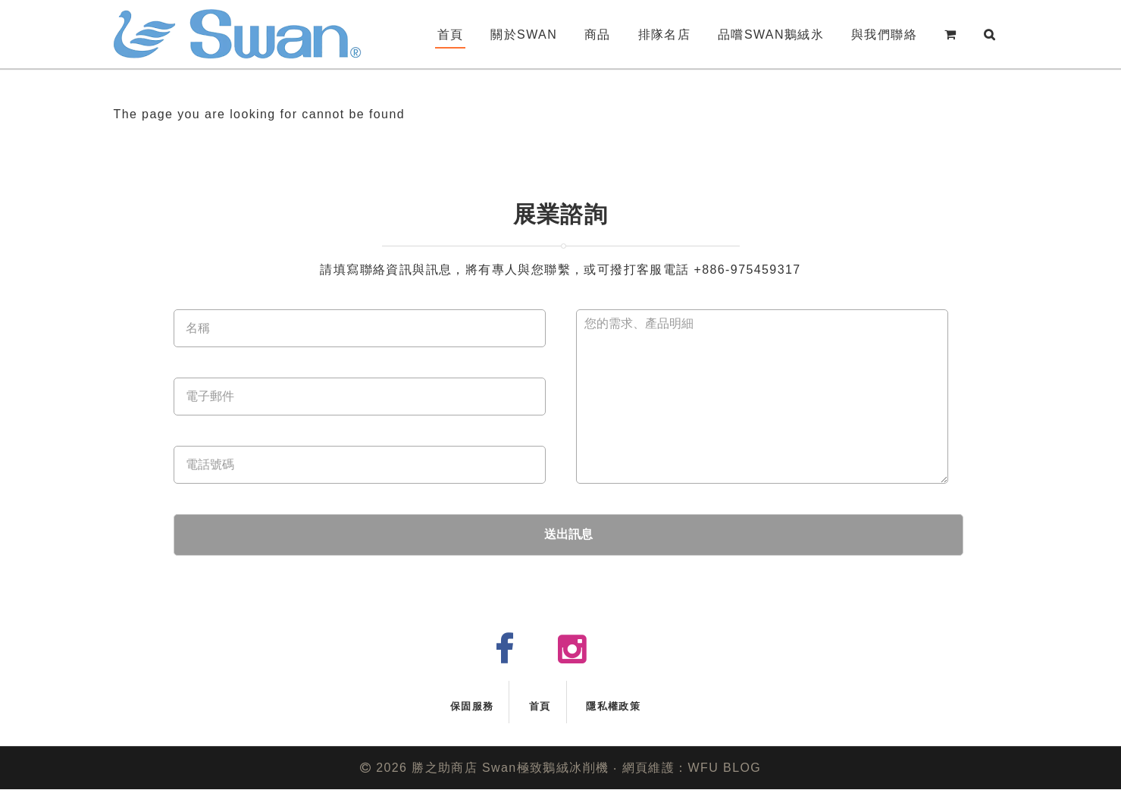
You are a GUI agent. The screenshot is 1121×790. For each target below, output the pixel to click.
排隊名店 (664, 34)
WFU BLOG (725, 767)
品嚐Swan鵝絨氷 (771, 34)
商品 (597, 34)
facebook (516, 656)
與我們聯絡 (884, 34)
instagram (584, 656)
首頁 (450, 34)
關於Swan (523, 34)
